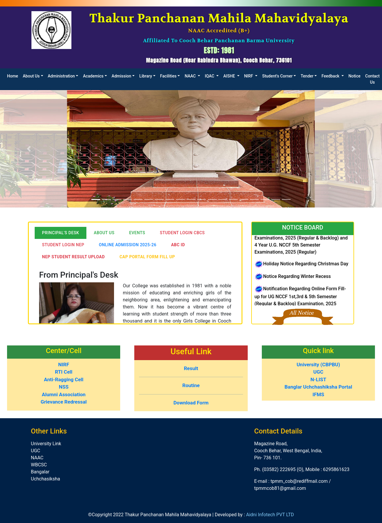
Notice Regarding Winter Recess (297, 279)
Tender (307, 76)
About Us (31, 76)
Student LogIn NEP (63, 244)
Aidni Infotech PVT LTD (270, 514)
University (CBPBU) (318, 364)
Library (145, 76)
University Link (46, 443)
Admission (121, 76)
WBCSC (39, 465)
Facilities (168, 76)
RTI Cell (63, 372)
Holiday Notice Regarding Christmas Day (305, 267)
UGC (318, 372)
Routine (191, 385)
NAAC (191, 76)
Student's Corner (277, 76)
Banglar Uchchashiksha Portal (318, 387)
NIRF (249, 76)
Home (12, 76)
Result (191, 368)
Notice (355, 76)
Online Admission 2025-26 (128, 244)
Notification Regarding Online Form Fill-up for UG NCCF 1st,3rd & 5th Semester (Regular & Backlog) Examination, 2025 (300, 299)
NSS (63, 387)
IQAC (210, 76)
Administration (61, 76)
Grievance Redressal (64, 402)
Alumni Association (64, 394)
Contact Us (372, 79)
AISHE (229, 76)
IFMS (318, 394)
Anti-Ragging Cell (63, 379)
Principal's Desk (60, 232)
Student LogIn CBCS (182, 232)
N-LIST (318, 379)
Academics (93, 76)
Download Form (190, 403)
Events (137, 232)
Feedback (330, 76)
